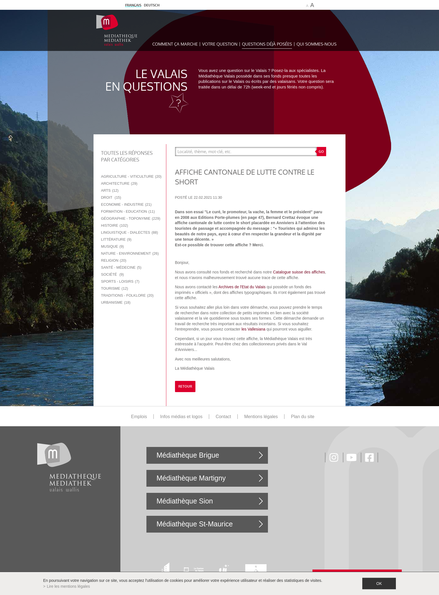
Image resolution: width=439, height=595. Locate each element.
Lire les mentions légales (68, 586)
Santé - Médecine (121, 267)
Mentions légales (261, 416)
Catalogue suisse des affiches (299, 272)
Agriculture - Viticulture (131, 176)
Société (112, 274)
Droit (111, 197)
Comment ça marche (175, 44)
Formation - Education (128, 211)
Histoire (114, 225)
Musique (112, 246)
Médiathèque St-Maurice (195, 524)
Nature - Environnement (130, 253)
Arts (110, 190)
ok (379, 583)
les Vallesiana (253, 329)
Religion (113, 260)
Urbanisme (115, 302)
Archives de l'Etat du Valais (241, 287)
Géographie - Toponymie (130, 218)
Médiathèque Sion (185, 501)
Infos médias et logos (181, 416)
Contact (223, 416)
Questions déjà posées (267, 44)
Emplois (139, 416)
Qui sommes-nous (316, 44)
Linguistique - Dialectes (129, 232)
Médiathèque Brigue (188, 455)
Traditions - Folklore (127, 295)
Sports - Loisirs (120, 281)
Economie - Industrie (126, 204)
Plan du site (302, 416)
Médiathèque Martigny (191, 478)
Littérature (116, 239)
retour (185, 386)
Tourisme (114, 288)
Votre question (219, 44)
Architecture (119, 183)
